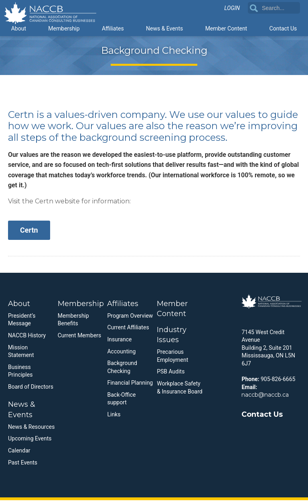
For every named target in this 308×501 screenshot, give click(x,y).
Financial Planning (130, 383)
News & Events (164, 29)
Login (232, 8)
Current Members (79, 336)
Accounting (121, 352)
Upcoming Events (29, 439)
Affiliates (113, 29)
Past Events (22, 463)
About (18, 29)
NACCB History (27, 336)
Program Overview (130, 316)
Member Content (226, 29)
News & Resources (31, 427)
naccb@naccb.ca (265, 395)
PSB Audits (170, 372)
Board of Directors (30, 387)
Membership (63, 29)
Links (113, 415)
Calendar (19, 451)
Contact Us (283, 29)
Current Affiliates (128, 328)
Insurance (119, 340)
